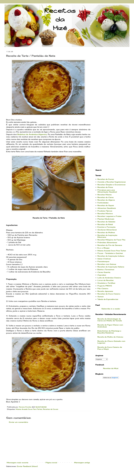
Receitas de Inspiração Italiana (110, 267)
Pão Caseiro (102, 288)
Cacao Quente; (103, 272)
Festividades (102, 203)
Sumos (100, 296)
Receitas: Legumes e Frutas (109, 216)
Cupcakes (101, 275)
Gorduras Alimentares (107, 230)
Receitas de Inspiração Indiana (110, 256)
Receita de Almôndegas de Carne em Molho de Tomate (109, 320)
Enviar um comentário (18, 422)
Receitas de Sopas (105, 205)
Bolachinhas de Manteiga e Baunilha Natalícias (109, 332)
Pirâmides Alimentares (107, 242)
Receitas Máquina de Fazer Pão (111, 240)
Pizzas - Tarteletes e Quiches (110, 253)
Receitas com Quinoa (106, 264)
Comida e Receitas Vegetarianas (111, 182)
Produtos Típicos (104, 211)
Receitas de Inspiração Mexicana (107, 236)
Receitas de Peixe (105, 187)
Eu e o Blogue (103, 248)
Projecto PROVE (104, 286)
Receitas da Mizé (110, 368)
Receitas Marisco (105, 213)
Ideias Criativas (104, 259)
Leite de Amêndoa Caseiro (109, 278)
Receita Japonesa (105, 291)
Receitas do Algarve (106, 200)
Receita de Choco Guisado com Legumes (111, 342)
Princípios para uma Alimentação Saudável (107, 191)
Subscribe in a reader (110, 309)
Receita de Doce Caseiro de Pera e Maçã (109, 348)
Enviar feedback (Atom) (27, 466)
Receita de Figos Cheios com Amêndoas (110, 326)
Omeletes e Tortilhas (106, 283)
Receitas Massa (104, 195)
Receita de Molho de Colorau (110, 337)
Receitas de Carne (105, 197)
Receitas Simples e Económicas (111, 185)
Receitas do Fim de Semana (109, 245)
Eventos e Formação (106, 227)
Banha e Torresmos (105, 269)
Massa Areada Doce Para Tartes (29, 409)
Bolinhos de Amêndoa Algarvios (32, 134)
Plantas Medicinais (105, 219)
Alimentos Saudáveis (106, 208)
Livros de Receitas (105, 280)
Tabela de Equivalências (107, 299)
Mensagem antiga (82, 463)
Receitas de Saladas (106, 222)
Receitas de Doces (50, 409)
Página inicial (51, 463)
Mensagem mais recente (17, 463)
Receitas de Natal (105, 224)
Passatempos (103, 261)
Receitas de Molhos (106, 232)
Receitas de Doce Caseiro (108, 294)
